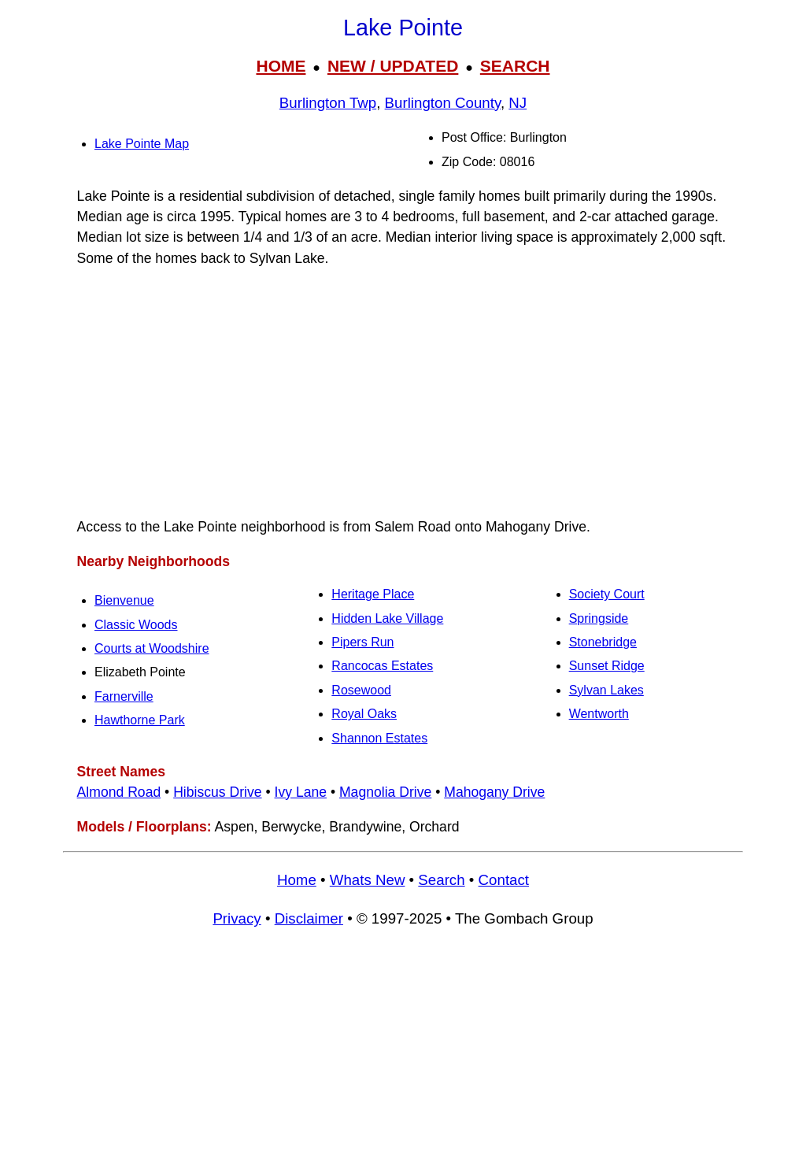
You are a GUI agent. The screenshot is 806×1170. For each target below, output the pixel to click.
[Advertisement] (403, 393)
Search (441, 880)
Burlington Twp (327, 102)
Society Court (607, 594)
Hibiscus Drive (217, 792)
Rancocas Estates (382, 665)
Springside (599, 618)
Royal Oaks (364, 713)
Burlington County (443, 102)
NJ (517, 102)
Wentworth (599, 713)
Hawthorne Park (139, 720)
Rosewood (361, 690)
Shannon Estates (379, 738)
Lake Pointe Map (141, 143)
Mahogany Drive (494, 792)
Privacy (237, 918)
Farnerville (123, 696)
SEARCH (515, 66)
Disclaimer (309, 918)
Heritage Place (372, 594)
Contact (504, 880)
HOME (280, 66)
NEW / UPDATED (392, 66)
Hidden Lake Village (387, 618)
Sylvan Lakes (606, 690)
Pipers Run (362, 642)
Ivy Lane (301, 792)
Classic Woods (136, 624)
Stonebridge (603, 642)
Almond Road (119, 792)
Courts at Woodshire (151, 648)
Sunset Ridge (607, 665)
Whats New (367, 880)
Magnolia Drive (385, 792)
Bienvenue (124, 600)
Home (296, 880)
